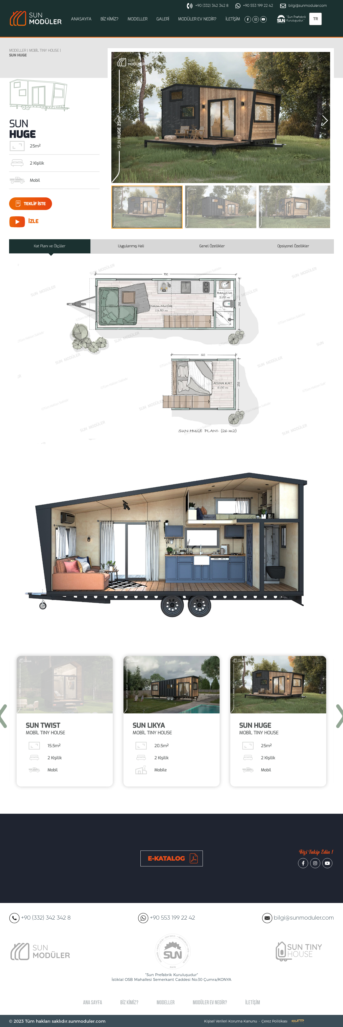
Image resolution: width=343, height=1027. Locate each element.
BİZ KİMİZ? (109, 19)
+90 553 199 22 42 (254, 6)
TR (315, 18)
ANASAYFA (81, 19)
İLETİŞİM (233, 19)
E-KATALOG (166, 858)
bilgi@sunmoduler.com (303, 6)
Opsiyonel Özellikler (293, 246)
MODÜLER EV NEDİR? (197, 19)
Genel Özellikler (212, 246)
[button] (325, 120)
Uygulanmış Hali (131, 246)
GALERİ (162, 19)
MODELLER (137, 19)
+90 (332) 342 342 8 (207, 6)
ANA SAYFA (92, 1003)
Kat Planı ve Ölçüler (49, 246)
